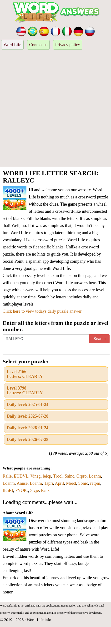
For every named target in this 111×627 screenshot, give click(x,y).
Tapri (48, 483)
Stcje (34, 490)
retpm (95, 483)
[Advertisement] (55, 109)
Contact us (38, 44)
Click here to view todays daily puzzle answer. (42, 311)
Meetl (71, 483)
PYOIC (21, 490)
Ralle (7, 476)
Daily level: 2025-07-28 (27, 416)
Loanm (95, 476)
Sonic (83, 483)
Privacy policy (67, 44)
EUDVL (21, 476)
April (59, 483)
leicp (47, 476)
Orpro (81, 476)
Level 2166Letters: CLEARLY (25, 374)
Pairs (45, 490)
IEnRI (8, 490)
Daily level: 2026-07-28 (27, 439)
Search (99, 339)
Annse (22, 483)
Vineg (35, 476)
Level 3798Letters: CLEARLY (25, 390)
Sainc (69, 476)
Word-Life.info (39, 619)
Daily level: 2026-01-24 (27, 427)
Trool (57, 476)
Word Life (12, 44)
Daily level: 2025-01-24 (27, 404)
